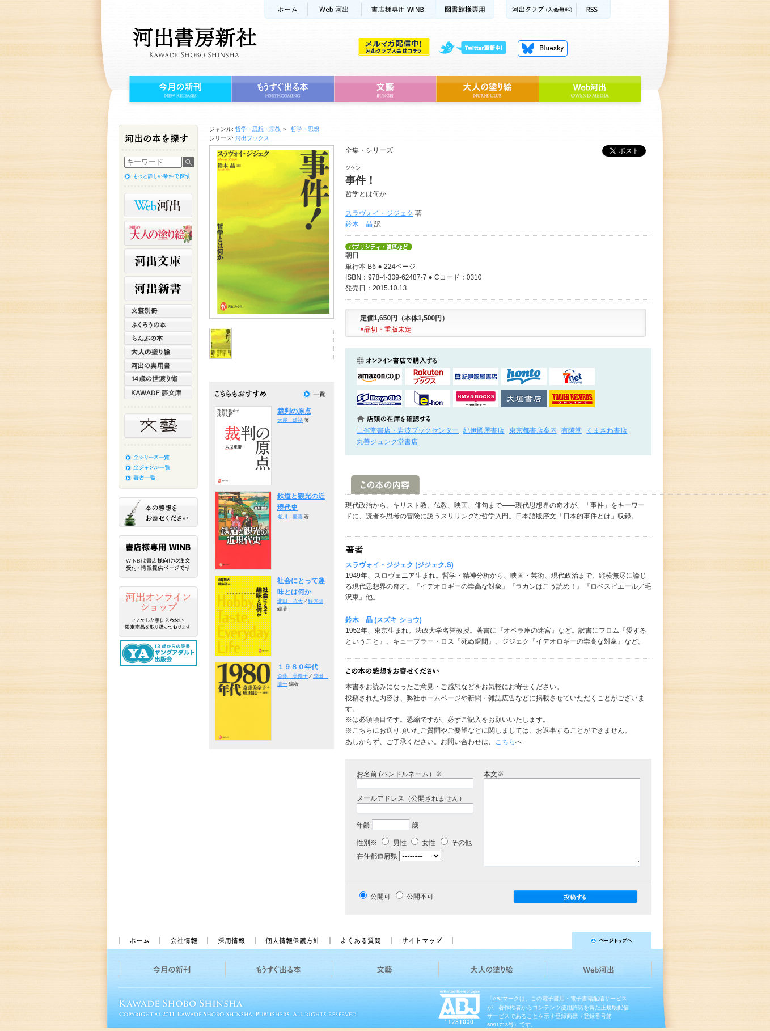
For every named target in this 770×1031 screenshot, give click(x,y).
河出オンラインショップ (158, 611)
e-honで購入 (427, 398)
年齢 (363, 825)
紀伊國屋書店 (483, 430)
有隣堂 (571, 430)
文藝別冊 (158, 311)
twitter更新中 (476, 48)
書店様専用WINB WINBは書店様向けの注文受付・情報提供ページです (158, 556)
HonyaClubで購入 (379, 398)
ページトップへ (557, 940)
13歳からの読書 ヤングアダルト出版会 (160, 653)
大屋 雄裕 (290, 420)
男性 (394, 843)
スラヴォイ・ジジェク (379, 213)
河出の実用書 (158, 365)
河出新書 (158, 288)
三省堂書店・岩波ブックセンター (408, 430)
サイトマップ (422, 940)
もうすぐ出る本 (282, 89)
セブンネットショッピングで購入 (572, 376)
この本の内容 (385, 484)
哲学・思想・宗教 (258, 129)
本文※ (494, 774)
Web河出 (334, 9)
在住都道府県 (377, 856)
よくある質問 (360, 940)
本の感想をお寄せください (158, 512)
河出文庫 (158, 260)
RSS (594, 9)
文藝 (385, 89)
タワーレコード (572, 398)
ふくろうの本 (158, 324)
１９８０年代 (297, 667)
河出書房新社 (193, 42)
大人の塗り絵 (487, 89)
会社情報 (183, 940)
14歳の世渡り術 (158, 379)
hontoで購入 (524, 376)
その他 (456, 843)
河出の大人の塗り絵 (158, 233)
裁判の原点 (294, 411)
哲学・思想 (305, 129)
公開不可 (420, 897)
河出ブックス (252, 138)
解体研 (315, 601)
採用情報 (231, 940)
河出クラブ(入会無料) (541, 9)
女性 (423, 843)
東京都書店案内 (533, 430)
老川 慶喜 (290, 516)
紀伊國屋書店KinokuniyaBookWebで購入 (475, 376)
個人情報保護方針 (292, 940)
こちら (505, 742)
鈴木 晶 (359, 224)
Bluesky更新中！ (542, 48)
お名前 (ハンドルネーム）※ (399, 774)
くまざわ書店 (606, 430)
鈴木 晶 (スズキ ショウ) (383, 620)
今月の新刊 (178, 89)
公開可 (380, 897)
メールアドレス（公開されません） (411, 798)
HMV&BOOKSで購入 (475, 398)
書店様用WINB (399, 9)
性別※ (367, 843)
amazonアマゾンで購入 (379, 376)
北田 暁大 (290, 601)
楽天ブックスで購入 (427, 376)
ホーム (285, 9)
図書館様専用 (465, 9)
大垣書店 (524, 398)
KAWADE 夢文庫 (158, 392)
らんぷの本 (158, 338)
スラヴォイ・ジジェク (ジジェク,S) (399, 565)
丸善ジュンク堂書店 (387, 442)
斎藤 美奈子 (292, 676)
